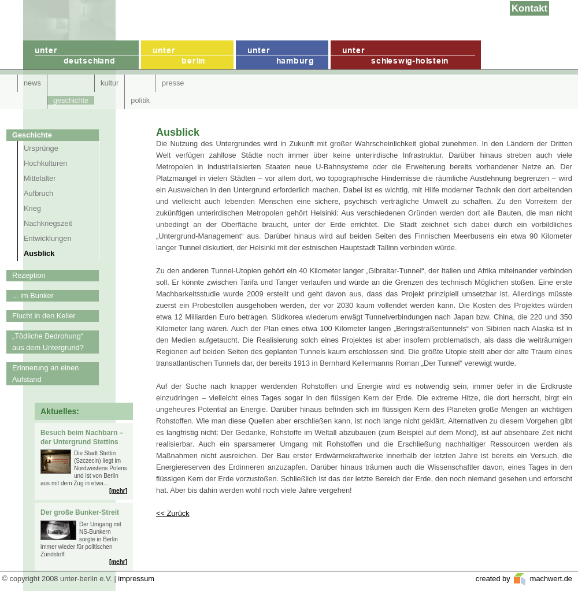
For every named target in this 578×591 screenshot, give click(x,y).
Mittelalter (39, 178)
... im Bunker (33, 295)
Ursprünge (41, 148)
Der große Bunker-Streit (79, 512)
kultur (109, 83)
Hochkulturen (45, 163)
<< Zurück (173, 513)
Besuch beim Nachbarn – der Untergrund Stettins (81, 437)
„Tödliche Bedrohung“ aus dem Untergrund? (48, 342)
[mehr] (118, 491)
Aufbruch (38, 193)
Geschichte (32, 135)
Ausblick (39, 253)
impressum (136, 578)
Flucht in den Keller (44, 315)
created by (494, 578)
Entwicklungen (48, 238)
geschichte (70, 100)
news (32, 83)
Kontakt (529, 8)
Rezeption (29, 275)
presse (173, 83)
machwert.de (550, 578)
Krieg (32, 208)
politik (140, 100)
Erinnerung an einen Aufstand (45, 373)
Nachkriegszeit (48, 223)
